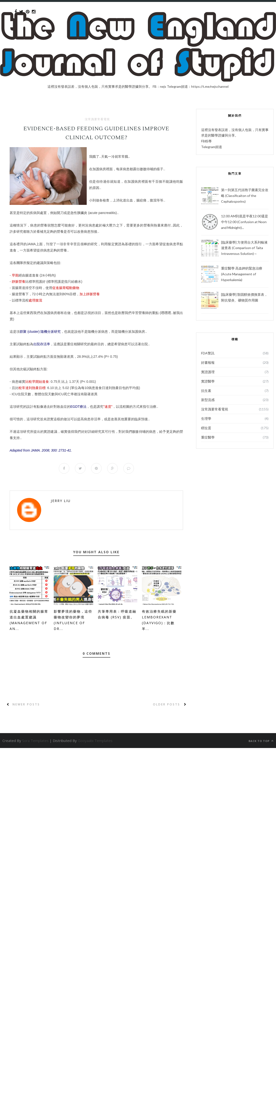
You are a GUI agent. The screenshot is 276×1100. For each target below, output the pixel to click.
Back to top (261, 741)
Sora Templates (35, 740)
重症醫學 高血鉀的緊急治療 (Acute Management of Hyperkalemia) (241, 274)
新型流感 (208, 400)
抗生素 (206, 391)
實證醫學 (208, 381)
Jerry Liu (61, 500)
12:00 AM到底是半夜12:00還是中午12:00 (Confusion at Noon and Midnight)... (244, 222)
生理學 (206, 418)
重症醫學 (208, 437)
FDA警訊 (207, 353)
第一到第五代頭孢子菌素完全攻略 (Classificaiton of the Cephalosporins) (244, 195)
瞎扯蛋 (206, 428)
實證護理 (208, 372)
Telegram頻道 (211, 147)
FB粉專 (206, 141)
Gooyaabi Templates (95, 740)
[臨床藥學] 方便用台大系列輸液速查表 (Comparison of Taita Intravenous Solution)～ (244, 248)
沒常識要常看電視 (97, 119)
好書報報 (208, 362)
